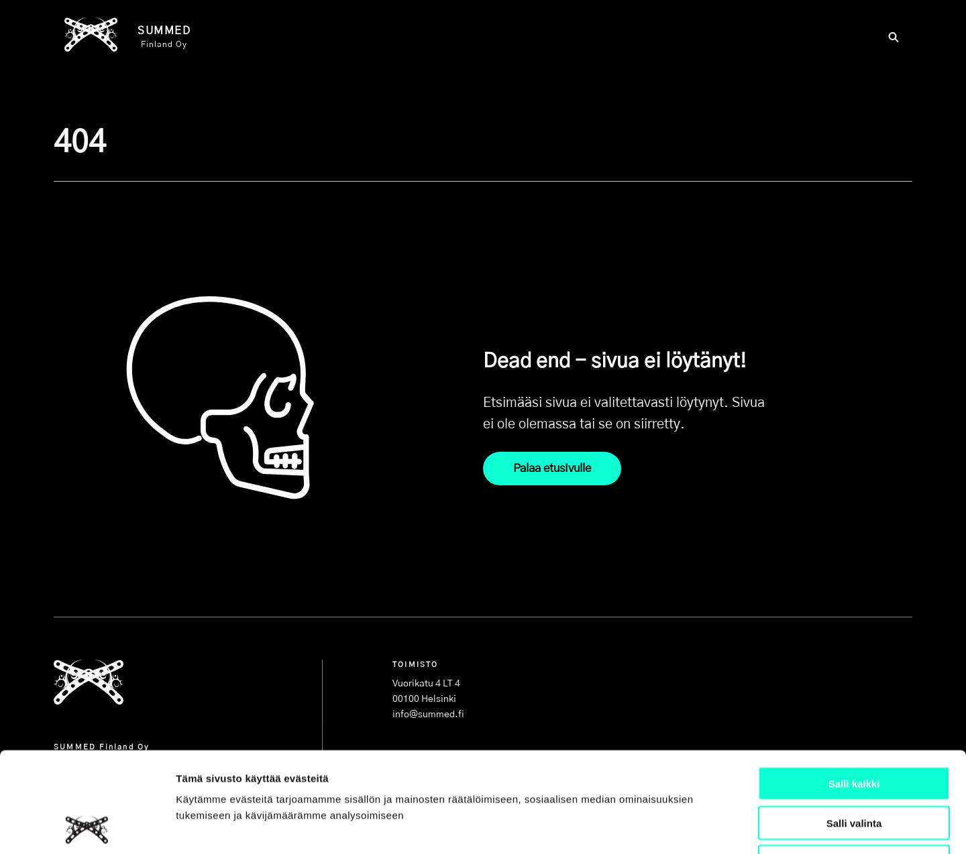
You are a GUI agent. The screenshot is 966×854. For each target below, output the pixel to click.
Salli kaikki (854, 689)
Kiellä (854, 768)
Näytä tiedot (717, 827)
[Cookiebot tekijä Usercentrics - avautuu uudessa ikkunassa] (87, 828)
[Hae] (893, 39)
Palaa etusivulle (552, 468)
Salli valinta (854, 729)
